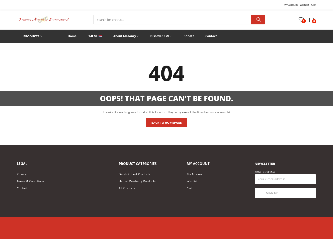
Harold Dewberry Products (137, 181)
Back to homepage (166, 123)
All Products (127, 188)
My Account (291, 5)
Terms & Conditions (30, 181)
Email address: (285, 177)
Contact (22, 188)
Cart (313, 5)
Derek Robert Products (134, 174)
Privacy (22, 174)
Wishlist (304, 5)
